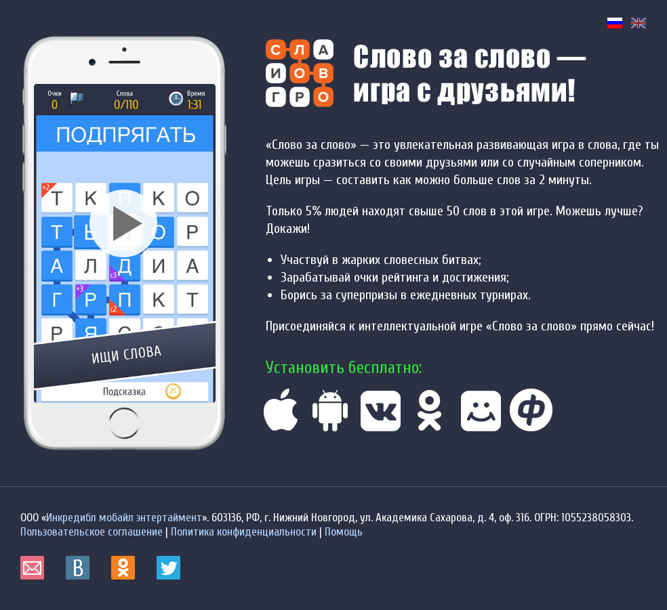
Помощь (344, 531)
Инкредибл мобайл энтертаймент (124, 517)
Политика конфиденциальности (244, 531)
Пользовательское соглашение (91, 531)
